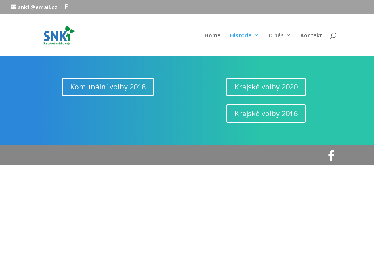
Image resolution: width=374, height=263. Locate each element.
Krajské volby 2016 (266, 113)
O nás (276, 36)
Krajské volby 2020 (266, 87)
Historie (241, 36)
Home (213, 36)
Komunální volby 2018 (108, 87)
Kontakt (311, 36)
